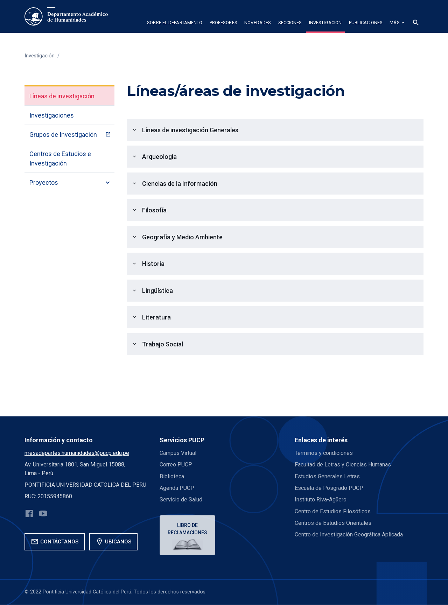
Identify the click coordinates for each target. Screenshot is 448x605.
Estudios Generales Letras (327, 476)
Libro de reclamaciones (188, 528)
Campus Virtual (178, 453)
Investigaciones (51, 115)
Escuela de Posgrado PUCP (329, 488)
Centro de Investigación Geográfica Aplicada (349, 534)
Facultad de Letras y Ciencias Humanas (343, 464)
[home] (66, 16)
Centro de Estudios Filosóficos (333, 511)
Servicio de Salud (181, 499)
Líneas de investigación (61, 96)
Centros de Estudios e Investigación (60, 158)
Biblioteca (172, 476)
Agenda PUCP (177, 488)
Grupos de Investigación (63, 134)
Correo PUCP (176, 464)
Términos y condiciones (324, 453)
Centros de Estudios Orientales (333, 523)
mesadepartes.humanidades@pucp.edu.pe (76, 453)
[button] (174, 23)
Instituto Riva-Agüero (320, 499)
